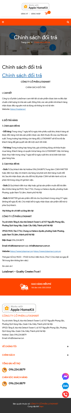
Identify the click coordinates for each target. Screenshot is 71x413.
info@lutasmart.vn (16, 338)
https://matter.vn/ (18, 109)
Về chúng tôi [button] (35, 346)
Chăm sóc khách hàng (15, 377)
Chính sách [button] (35, 355)
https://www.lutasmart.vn (21, 251)
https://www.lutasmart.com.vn (47, 251)
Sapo (41, 406)
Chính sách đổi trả (22, 67)
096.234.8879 (20, 334)
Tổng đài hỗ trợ (11, 363)
